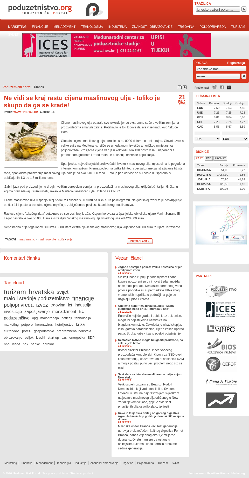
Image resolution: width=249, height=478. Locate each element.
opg (35, 318)
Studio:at (76, 473)
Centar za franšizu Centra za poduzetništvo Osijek (221, 382)
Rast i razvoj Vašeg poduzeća (221, 400)
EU (82, 311)
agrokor (48, 344)
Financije (40, 27)
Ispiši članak (139, 241)
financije (83, 298)
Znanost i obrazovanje (152, 27)
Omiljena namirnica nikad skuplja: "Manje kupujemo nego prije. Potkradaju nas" (146, 307)
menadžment (64, 311)
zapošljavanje (37, 311)
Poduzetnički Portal (26, 473)
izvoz (42, 305)
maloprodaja (49, 318)
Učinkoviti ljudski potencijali (221, 232)
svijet (70, 239)
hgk (25, 344)
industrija (83, 305)
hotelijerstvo (64, 324)
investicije (13, 311)
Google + (229, 87)
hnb (7, 344)
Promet (220, 158)
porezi (26, 331)
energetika (77, 337)
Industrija (117, 27)
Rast (199, 158)
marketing (11, 324)
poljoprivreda (19, 305)
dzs (64, 337)
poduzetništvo (17, 318)
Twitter (214, 87)
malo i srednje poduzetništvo (37, 298)
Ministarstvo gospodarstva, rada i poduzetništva (221, 327)
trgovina (58, 305)
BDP (91, 337)
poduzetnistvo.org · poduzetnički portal (54, 9)
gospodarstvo (44, 331)
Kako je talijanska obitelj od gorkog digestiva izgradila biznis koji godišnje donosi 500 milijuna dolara (151, 416)
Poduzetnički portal (17, 87)
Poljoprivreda (213, 27)
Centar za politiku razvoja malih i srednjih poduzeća (221, 364)
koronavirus (44, 324)
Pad (208, 158)
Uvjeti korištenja (218, 473)
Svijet (13, 34)
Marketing (17, 27)
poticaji (66, 318)
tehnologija (82, 318)
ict (70, 305)
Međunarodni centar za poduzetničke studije (221, 309)
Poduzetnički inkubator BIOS (221, 345)
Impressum (197, 473)
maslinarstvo (27, 239)
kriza (80, 324)
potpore (27, 324)
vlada (16, 344)
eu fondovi (11, 331)
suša (61, 239)
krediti (40, 337)
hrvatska (41, 292)
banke (35, 344)
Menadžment (64, 27)
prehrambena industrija (74, 331)
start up (53, 337)
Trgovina (186, 27)
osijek (29, 337)
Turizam (238, 27)
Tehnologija (92, 27)
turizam (15, 292)
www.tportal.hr (25, 112)
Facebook (222, 87)
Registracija (236, 63)
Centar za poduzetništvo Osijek (221, 291)
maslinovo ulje (47, 239)
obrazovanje (13, 337)
